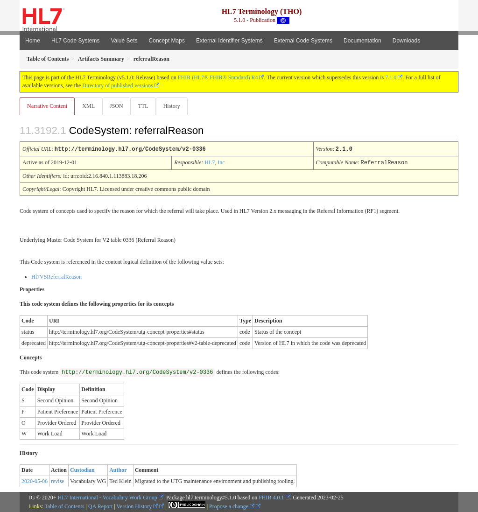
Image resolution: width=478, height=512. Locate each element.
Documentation (362, 40)
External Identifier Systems (229, 40)
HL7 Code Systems (75, 40)
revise (57, 480)
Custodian (82, 469)
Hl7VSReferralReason (56, 276)
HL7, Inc (214, 162)
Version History (137, 506)
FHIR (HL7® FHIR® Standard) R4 (218, 77)
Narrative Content (47, 106)
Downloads (406, 40)
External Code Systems (303, 40)
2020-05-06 (34, 480)
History (175, 106)
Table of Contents (64, 506)
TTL (146, 106)
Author (118, 469)
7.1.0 (390, 77)
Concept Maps (167, 40)
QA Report (100, 506)
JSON (118, 106)
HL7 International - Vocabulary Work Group (107, 497)
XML (89, 106)
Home (32, 40)
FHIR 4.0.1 (271, 497)
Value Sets (124, 40)
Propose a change (231, 506)
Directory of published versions (117, 85)
